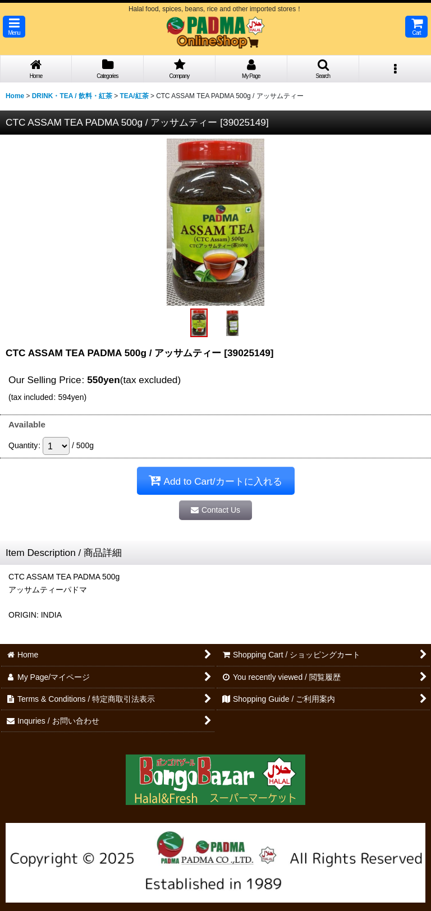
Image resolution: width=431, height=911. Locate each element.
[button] (14, 27)
